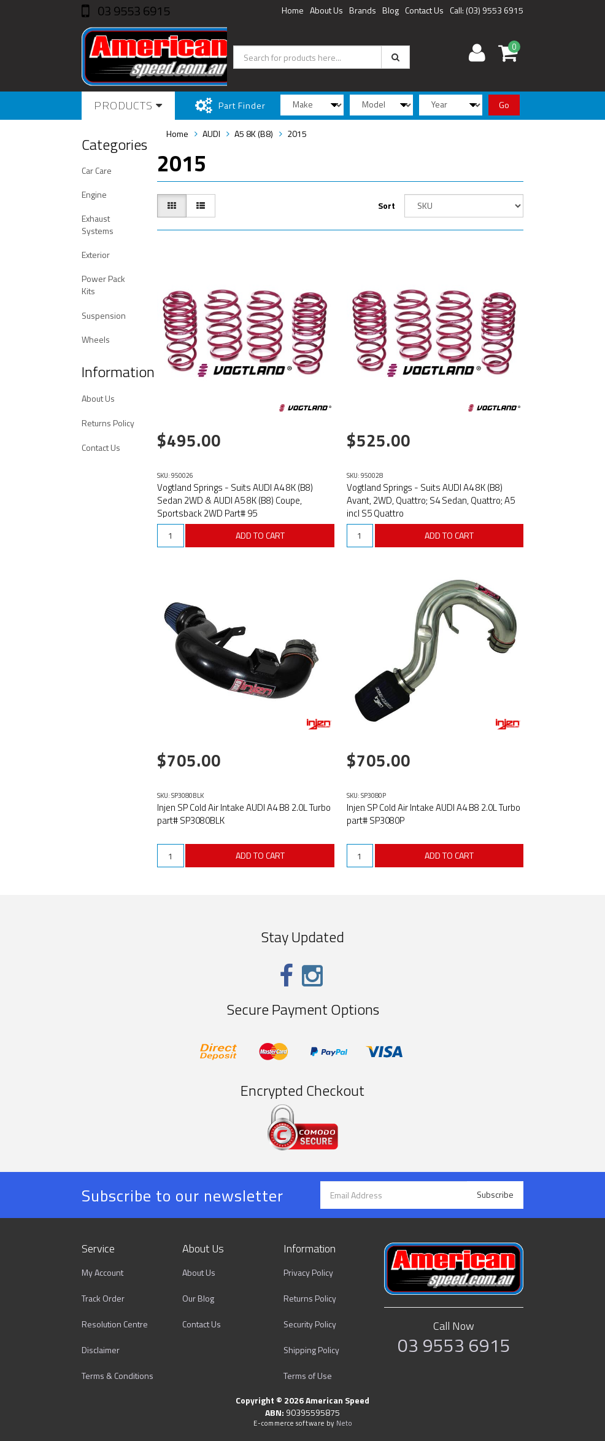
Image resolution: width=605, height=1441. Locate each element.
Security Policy (309, 1324)
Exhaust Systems (98, 224)
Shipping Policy (311, 1349)
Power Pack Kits (103, 284)
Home (293, 10)
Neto (344, 1423)
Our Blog (198, 1298)
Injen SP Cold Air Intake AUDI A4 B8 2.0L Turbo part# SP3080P (433, 813)
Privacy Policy (308, 1272)
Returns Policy (108, 422)
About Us (326, 10)
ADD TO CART (260, 535)
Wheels (96, 339)
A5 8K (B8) (253, 133)
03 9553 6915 (132, 10)
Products (128, 105)
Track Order (103, 1298)
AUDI (211, 133)
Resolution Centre (115, 1324)
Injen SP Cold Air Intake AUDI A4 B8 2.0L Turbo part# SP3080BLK (244, 813)
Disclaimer (101, 1349)
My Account (102, 1272)
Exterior (96, 254)
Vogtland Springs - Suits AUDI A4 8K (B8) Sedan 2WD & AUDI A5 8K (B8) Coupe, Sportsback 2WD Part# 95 (235, 500)
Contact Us (424, 10)
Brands (362, 10)
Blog (390, 10)
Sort (386, 205)
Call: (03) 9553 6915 (486, 10)
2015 (297, 133)
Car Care (97, 170)
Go (504, 104)
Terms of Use (307, 1375)
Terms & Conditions (117, 1375)
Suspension (104, 315)
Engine (94, 194)
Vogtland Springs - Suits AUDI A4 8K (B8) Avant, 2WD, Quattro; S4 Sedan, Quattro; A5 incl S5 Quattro (431, 500)
